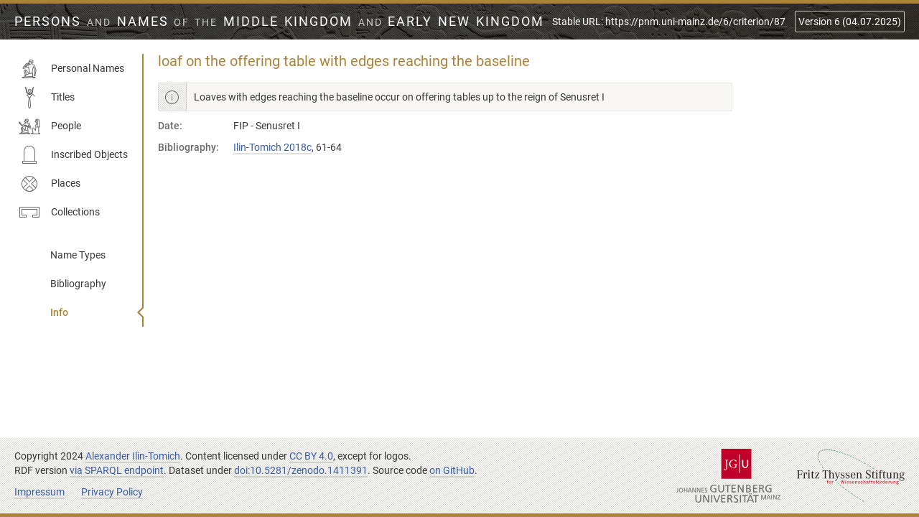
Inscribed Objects (73, 155)
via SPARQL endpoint (117, 470)
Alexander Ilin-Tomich (132, 456)
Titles (47, 97)
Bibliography (78, 283)
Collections (59, 212)
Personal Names (71, 69)
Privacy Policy (112, 492)
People (50, 126)
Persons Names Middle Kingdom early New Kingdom (279, 21)
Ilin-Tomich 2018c (272, 147)
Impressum (39, 492)
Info (59, 312)
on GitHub (452, 470)
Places (49, 184)
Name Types (78, 255)
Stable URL (668, 21)
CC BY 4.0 (311, 456)
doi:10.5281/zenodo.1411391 (301, 470)
